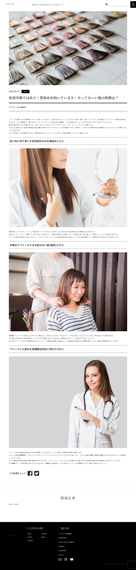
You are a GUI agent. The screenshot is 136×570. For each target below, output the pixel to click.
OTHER (30, 540)
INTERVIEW (62, 538)
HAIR (29, 534)
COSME (44, 534)
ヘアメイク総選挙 (65, 534)
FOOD (30, 537)
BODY (43, 537)
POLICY (61, 555)
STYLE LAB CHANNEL (66, 542)
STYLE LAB (10, 4)
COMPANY (62, 550)
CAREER (61, 546)
